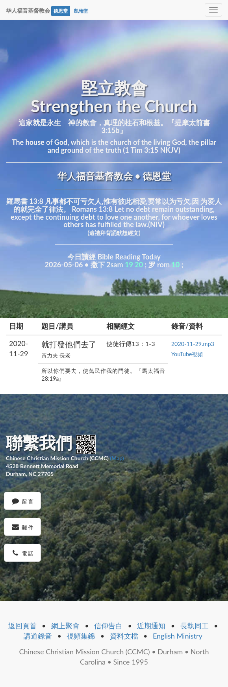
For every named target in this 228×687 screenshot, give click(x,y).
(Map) (117, 458)
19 (129, 264)
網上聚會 (65, 625)
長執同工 (194, 625)
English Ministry (177, 635)
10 (175, 264)
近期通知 (151, 625)
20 (139, 264)
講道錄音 (38, 635)
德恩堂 (61, 11)
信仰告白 (108, 625)
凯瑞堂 (81, 11)
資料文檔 (124, 635)
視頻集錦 (81, 635)
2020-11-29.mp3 (192, 344)
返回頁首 (22, 625)
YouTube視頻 (187, 354)
